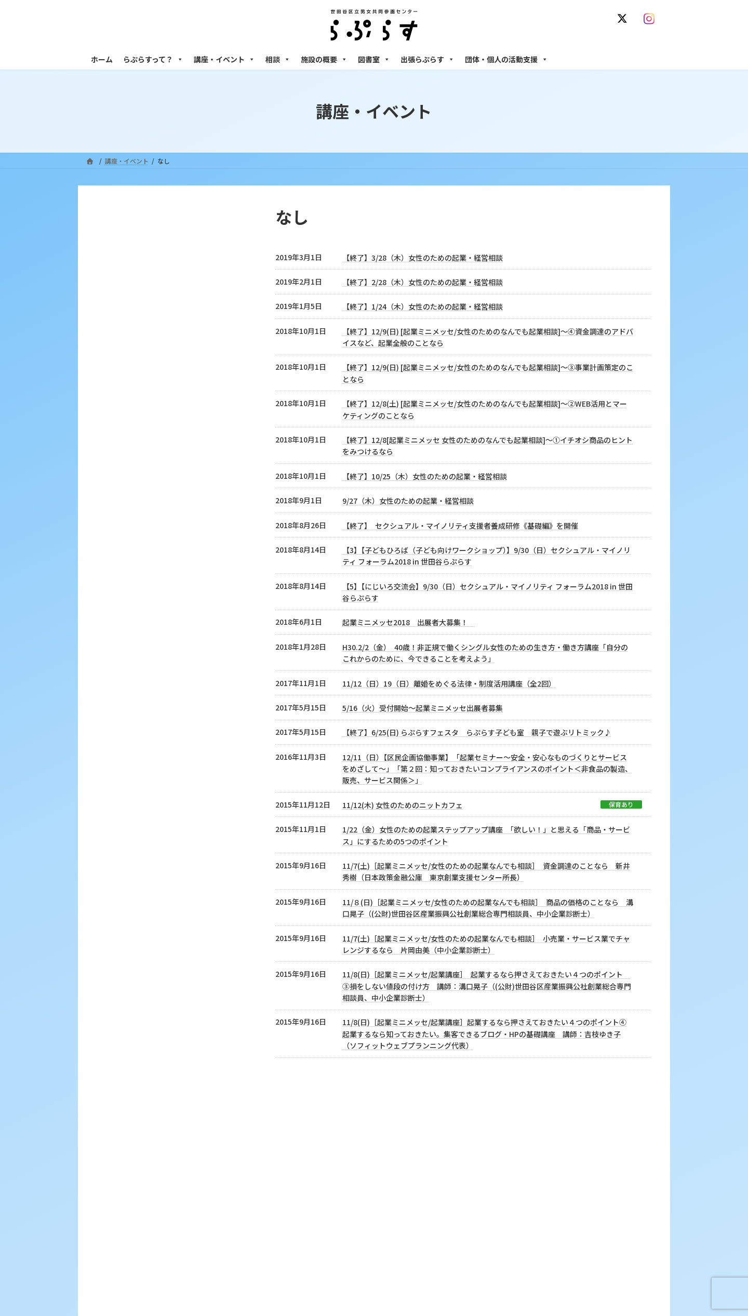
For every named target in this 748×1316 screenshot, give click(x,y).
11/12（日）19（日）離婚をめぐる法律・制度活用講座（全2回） (449, 683)
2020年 (132, 428)
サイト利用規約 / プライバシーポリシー (425, 1155)
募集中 (119, 294)
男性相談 (505, 1280)
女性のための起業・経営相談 (533, 1298)
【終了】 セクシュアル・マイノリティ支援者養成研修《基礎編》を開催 (460, 525)
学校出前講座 (132, 657)
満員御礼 (123, 313)
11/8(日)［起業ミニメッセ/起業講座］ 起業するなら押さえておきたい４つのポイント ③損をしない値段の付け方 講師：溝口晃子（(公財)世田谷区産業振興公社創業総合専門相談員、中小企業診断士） (486, 986)
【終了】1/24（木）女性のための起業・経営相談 (422, 306)
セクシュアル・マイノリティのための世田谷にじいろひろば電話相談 (577, 1258)
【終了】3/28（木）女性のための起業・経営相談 (422, 257)
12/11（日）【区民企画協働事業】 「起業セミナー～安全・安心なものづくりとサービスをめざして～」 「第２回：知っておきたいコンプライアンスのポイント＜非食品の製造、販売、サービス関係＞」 (487, 769)
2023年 (132, 371)
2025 (116, 275)
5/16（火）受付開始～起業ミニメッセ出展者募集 (422, 708)
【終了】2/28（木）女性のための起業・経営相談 (422, 282)
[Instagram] (651, 18)
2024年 (132, 351)
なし (115, 619)
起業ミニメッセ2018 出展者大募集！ (408, 622)
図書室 (374, 59)
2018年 (132, 466)
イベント (123, 581)
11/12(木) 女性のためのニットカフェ (402, 805)
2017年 (132, 485)
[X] (624, 18)
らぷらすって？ (153, 59)
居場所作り (128, 715)
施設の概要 (324, 59)
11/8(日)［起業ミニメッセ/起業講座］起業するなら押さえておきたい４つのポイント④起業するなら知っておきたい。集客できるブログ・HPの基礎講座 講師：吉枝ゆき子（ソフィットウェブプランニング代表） (484, 1034)
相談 (277, 59)
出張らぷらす (427, 59)
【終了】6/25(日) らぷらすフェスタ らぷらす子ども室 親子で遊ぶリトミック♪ (476, 732)
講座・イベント (224, 59)
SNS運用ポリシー (526, 1155)
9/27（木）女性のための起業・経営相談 (408, 500)
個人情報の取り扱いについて (611, 1155)
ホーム (102, 59)
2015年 (132, 524)
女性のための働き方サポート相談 (539, 1235)
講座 (115, 638)
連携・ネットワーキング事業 (161, 696)
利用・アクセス (317, 1235)
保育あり (621, 804)
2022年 (132, 390)
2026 (116, 256)
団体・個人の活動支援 (506, 59)
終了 (115, 333)
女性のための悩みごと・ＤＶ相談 (539, 1217)
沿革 (302, 1217)
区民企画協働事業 (140, 676)
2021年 (132, 409)
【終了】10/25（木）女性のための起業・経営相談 (424, 476)
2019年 (132, 447)
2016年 (132, 505)
